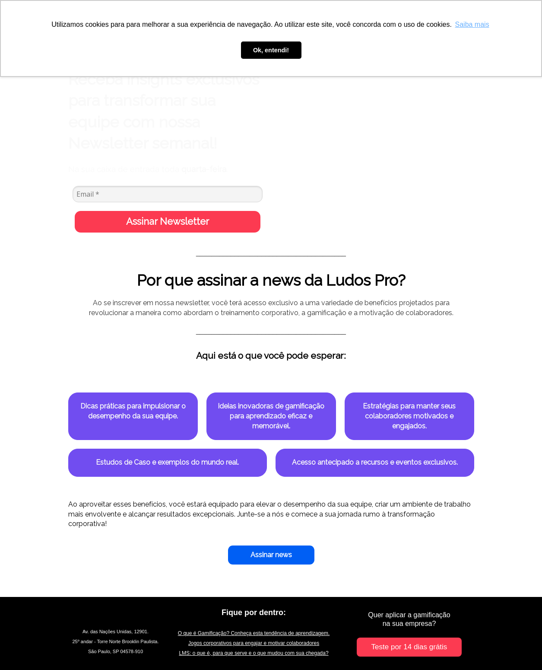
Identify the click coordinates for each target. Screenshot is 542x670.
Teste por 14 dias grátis (409, 647)
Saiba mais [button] (472, 24)
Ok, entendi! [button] (271, 50)
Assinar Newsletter (167, 221)
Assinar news (271, 555)
